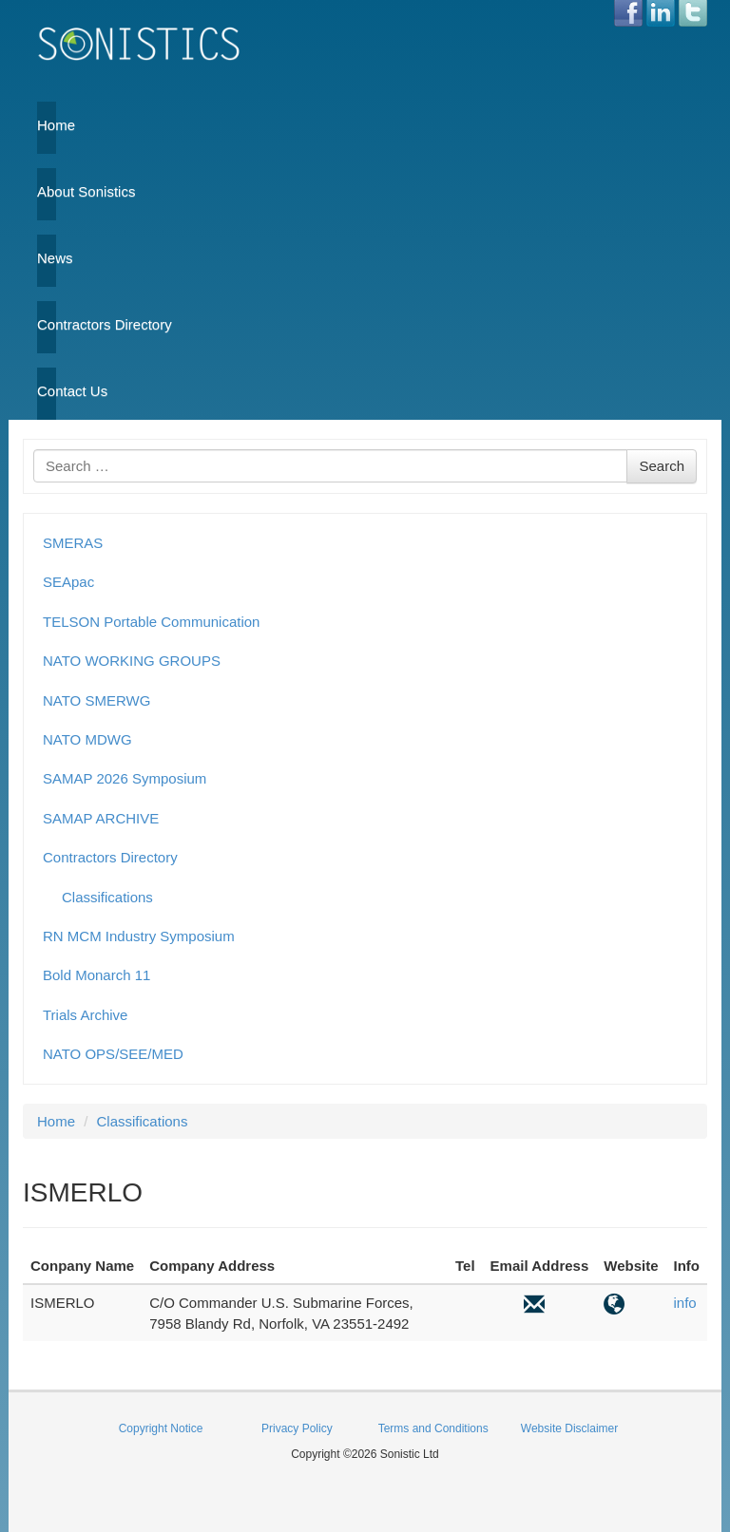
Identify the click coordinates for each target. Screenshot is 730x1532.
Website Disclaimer (569, 1428)
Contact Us (46, 391)
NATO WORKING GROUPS (132, 661)
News (46, 258)
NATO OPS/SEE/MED (113, 1054)
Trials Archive (85, 1015)
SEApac (68, 582)
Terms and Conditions (433, 1428)
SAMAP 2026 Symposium (124, 778)
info (685, 1303)
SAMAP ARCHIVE (101, 818)
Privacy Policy (297, 1428)
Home (46, 125)
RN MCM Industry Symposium (139, 936)
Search (661, 466)
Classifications (107, 897)
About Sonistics (46, 191)
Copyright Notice (161, 1428)
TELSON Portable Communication (151, 622)
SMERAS (73, 543)
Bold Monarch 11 (96, 975)
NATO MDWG (87, 739)
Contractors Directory (46, 324)
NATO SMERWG (96, 700)
